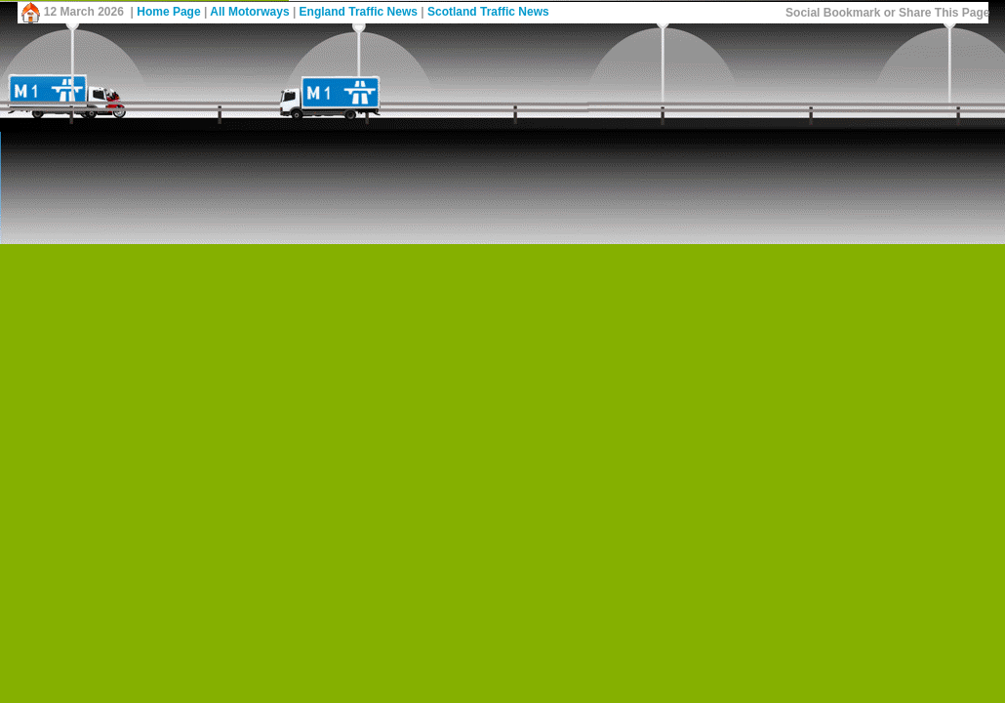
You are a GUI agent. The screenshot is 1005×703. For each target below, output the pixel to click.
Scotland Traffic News (488, 12)
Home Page (168, 12)
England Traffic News (359, 12)
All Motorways (249, 12)
